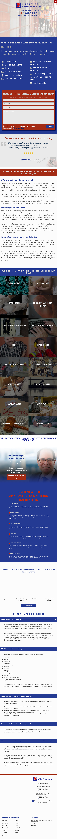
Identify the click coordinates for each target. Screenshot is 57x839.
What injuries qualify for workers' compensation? (14, 649)
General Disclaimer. (21, 128)
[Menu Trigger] (55, 1)
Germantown (5, 823)
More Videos (28, 605)
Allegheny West (6, 827)
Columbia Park (10, 746)
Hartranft (34, 746)
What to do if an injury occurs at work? (11, 619)
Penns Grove (18, 823)
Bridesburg (4, 832)
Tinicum (17, 830)
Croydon (17, 820)
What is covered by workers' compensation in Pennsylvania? (17, 696)
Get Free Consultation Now (16, 477)
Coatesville (4, 835)
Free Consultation (28, 36)
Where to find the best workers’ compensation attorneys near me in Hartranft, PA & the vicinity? (26, 741)
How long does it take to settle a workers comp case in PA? (16, 724)
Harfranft (4, 825)
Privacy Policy (34, 824)
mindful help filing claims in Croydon (30, 764)
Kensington (4, 820)
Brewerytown (5, 830)
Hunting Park (18, 827)
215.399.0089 (28, 13)
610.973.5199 (43, 798)
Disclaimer (33, 825)
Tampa (17, 832)
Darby (16, 825)
